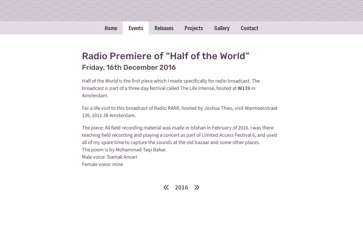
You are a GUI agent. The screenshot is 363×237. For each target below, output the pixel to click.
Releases (164, 28)
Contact (249, 28)
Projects (194, 28)
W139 (244, 88)
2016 (181, 187)
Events (136, 28)
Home (111, 28)
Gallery (221, 28)
